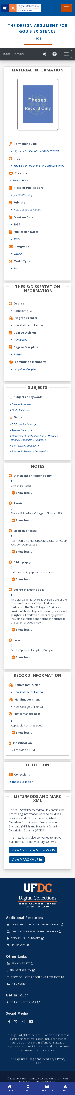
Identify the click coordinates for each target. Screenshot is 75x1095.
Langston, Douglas (25, 369)
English (18, 253)
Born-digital (25, 445)
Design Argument (21, 404)
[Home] (9, 1088)
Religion (18, 354)
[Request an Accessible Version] (54, 54)
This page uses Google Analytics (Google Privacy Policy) (37, 1060)
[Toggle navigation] (66, 8)
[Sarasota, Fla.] (23, 195)
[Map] (65, 1088)
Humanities (20, 339)
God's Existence (21, 410)
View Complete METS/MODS (33, 850)
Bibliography (25, 424)
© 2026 (37, 1080)
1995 (17, 239)
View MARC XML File (27, 859)
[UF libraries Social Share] (44, 54)
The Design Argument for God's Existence (39, 165)
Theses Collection (22, 782)
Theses (22, 430)
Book (17, 268)
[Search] (28, 1088)
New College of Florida (27, 209)
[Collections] (47, 1088)
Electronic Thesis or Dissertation (30, 451)
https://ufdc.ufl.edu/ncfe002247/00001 (36, 151)
